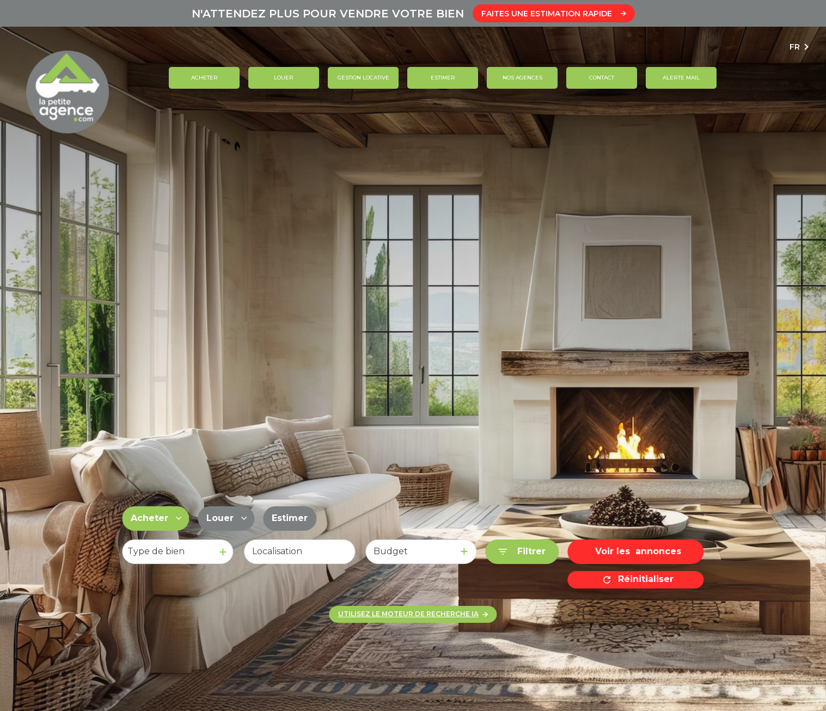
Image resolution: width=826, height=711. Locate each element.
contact (601, 77)
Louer (283, 77)
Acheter (204, 77)
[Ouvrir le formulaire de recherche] (522, 552)
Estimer (443, 77)
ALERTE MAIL (681, 77)
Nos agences (522, 77)
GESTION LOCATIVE (363, 77)
